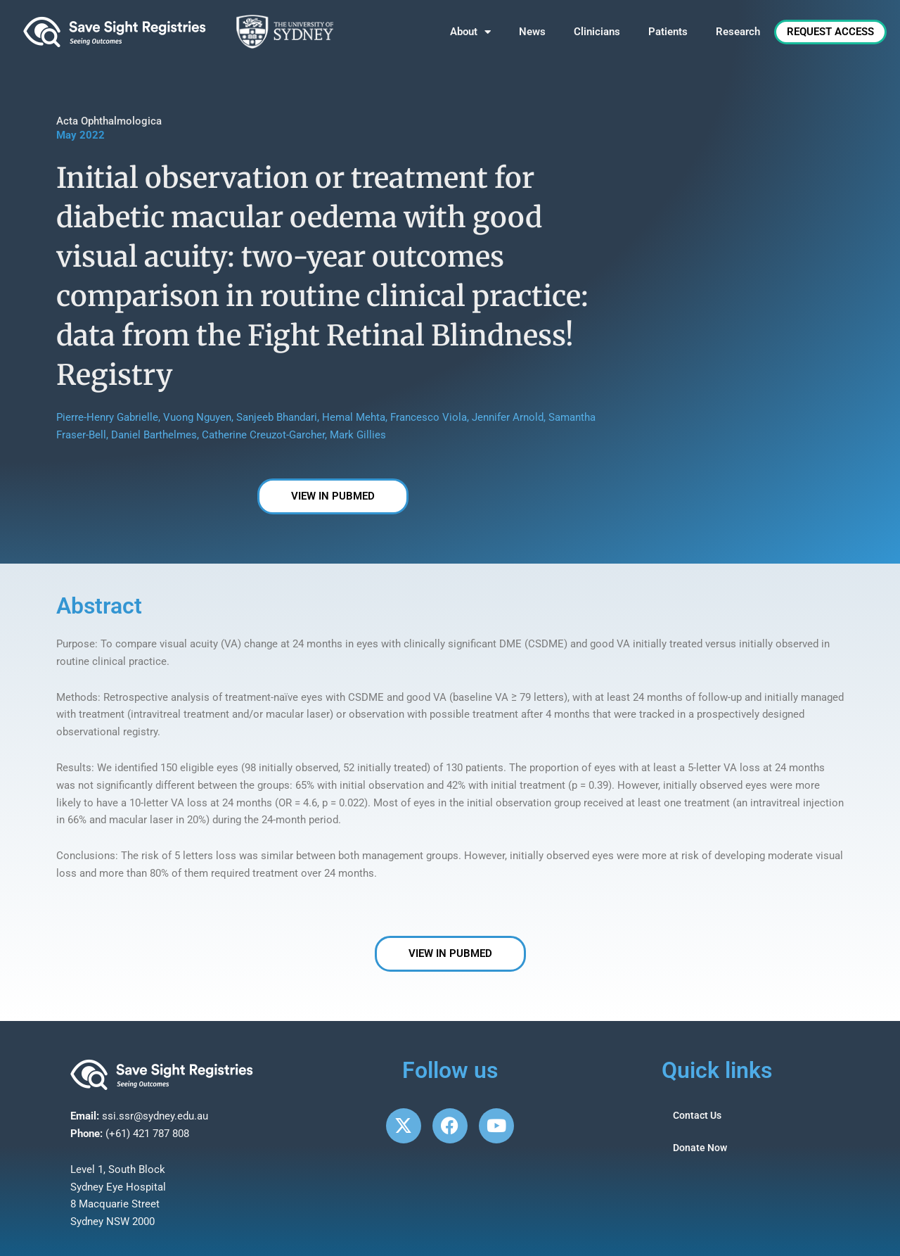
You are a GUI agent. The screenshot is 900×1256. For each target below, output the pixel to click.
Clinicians (597, 31)
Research (738, 31)
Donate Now (701, 1148)
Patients (668, 31)
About (470, 32)
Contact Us (699, 1116)
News (532, 31)
